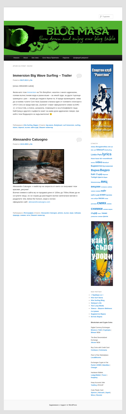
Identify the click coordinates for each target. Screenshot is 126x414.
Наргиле (66, 58)
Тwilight (94, 177)
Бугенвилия (108, 166)
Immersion (31, 92)
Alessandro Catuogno (30, 139)
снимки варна (107, 209)
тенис (104, 213)
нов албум (94, 198)
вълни (27, 127)
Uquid (108, 392)
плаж (106, 198)
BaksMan (106, 365)
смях (101, 203)
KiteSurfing (108, 150)
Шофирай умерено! (80, 58)
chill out (110, 146)
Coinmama (103, 350)
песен (101, 198)
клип (103, 194)
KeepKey (94, 377)
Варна (95, 170)
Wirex (93, 395)
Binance (94, 330)
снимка (109, 203)
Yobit (100, 330)
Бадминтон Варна (98, 314)
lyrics (107, 154)
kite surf (93, 150)
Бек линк (35, 58)
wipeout (21, 127)
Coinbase (94, 350)
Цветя (100, 177)
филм (105, 216)
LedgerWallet (95, 375)
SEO (101, 158)
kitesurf (100, 150)
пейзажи (77, 213)
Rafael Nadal (95, 158)
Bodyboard (58, 125)
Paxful (93, 365)
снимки (23, 215)
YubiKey (94, 385)
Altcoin (93, 342)
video (98, 162)
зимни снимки (95, 191)
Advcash (101, 392)
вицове (95, 186)
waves (15, 127)
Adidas (93, 146)
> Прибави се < (97, 295)
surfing (77, 125)
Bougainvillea (101, 147)
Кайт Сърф (96, 174)
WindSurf (106, 162)
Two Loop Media (97, 306)
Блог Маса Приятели (51, 58)
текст (99, 213)
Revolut (99, 395)
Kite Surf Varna (97, 298)
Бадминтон (96, 166)
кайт (103, 190)
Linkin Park (96, 155)
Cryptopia (106, 330)
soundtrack (107, 158)
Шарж (105, 177)
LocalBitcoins (96, 357)
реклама (94, 203)
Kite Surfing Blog (97, 300)
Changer (94, 367)
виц (104, 181)
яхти (28, 215)
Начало (16, 58)
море (71, 213)
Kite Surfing (28, 125)
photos (60, 213)
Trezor (104, 375)
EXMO (99, 365)
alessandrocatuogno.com (39, 202)
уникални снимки (97, 216)
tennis (93, 162)
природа (16, 215)
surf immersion (68, 125)
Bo (31, 80)
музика (109, 195)
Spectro (94, 392)
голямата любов (106, 187)
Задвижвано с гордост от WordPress (63, 405)
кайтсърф (34, 127)
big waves (49, 125)
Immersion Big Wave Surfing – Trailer (42, 75)
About (25, 58)
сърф (94, 213)
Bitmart (93, 332)
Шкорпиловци (95, 182)
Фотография (28, 213)
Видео (35, 125)
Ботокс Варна (96, 317)
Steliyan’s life (96, 303)
